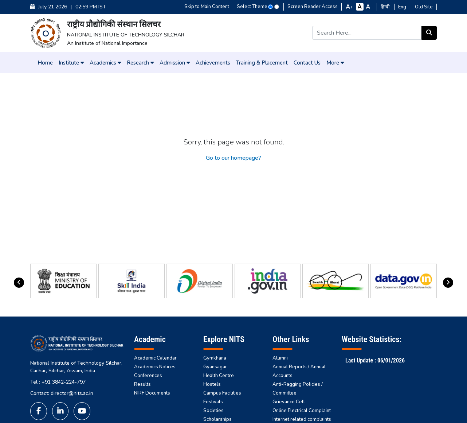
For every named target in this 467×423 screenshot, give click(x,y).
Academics (105, 62)
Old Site (424, 7)
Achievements (213, 62)
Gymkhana (214, 358)
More (335, 62)
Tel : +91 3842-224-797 (58, 382)
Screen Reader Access (312, 6)
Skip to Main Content (206, 6)
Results (142, 384)
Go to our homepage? (233, 158)
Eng (402, 7)
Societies (213, 410)
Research (140, 62)
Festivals (213, 402)
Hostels (212, 384)
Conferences (148, 375)
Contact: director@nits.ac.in (61, 393)
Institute (71, 62)
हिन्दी (386, 7)
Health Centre (218, 375)
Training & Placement (262, 62)
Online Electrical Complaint (301, 410)
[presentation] (19, 283)
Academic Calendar (155, 358)
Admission (175, 62)
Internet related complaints (301, 419)
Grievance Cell (288, 402)
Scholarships (217, 419)
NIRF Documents (152, 393)
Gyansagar (215, 367)
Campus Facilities (222, 393)
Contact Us (307, 62)
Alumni (280, 358)
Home (45, 62)
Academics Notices (155, 367)
